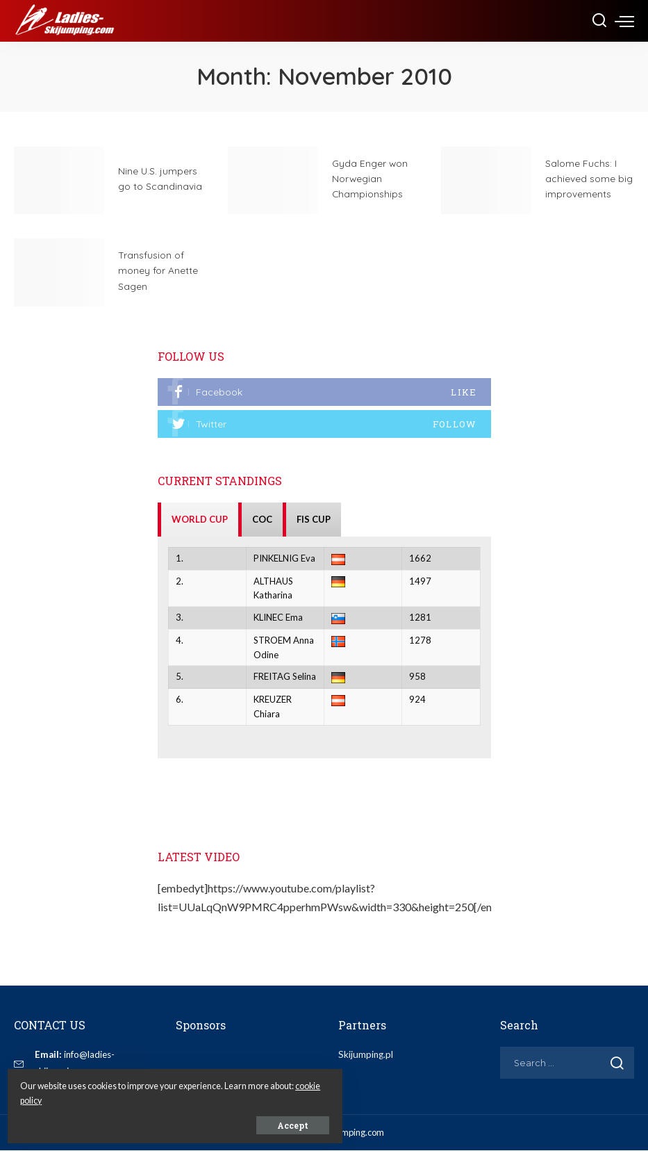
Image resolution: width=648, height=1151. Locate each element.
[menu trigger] (624, 21)
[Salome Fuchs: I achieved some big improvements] (486, 181)
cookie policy (165, 1096)
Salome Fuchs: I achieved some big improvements (588, 178)
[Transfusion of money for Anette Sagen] (59, 272)
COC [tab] (262, 519)
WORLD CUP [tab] (200, 519)
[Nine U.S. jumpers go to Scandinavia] (59, 181)
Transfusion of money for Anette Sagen (160, 270)
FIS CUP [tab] (314, 519)
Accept (168, 1121)
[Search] (599, 21)
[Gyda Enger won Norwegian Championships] (273, 181)
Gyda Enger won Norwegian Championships (371, 178)
